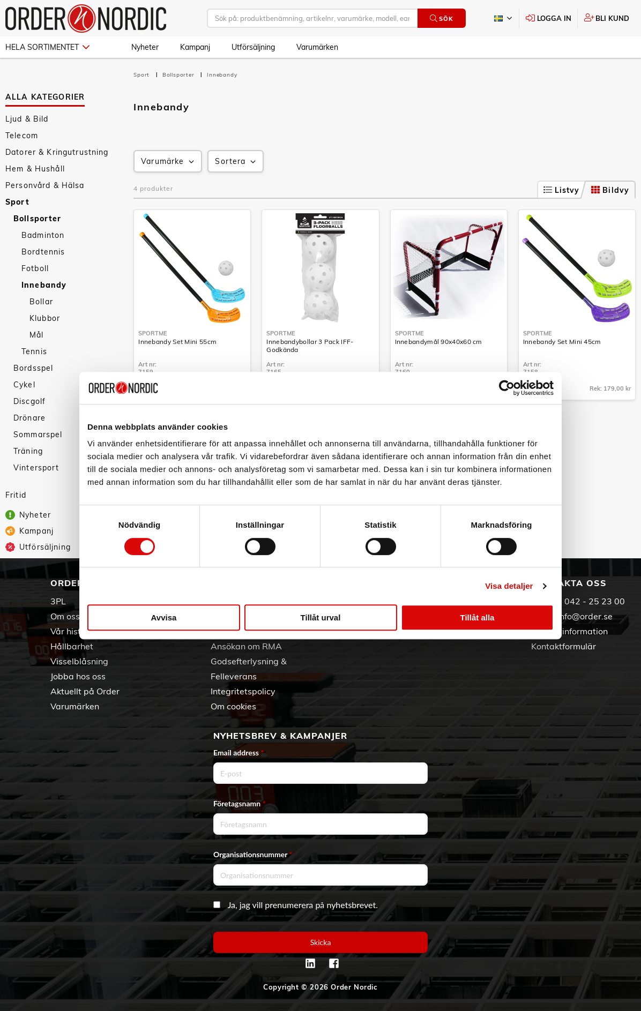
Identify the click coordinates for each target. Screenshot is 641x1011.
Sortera (236, 161)
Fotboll (35, 268)
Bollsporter (37, 218)
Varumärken (317, 47)
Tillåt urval (321, 617)
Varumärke (168, 161)
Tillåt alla (477, 617)
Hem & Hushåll (35, 169)
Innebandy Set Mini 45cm (562, 342)
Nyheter (145, 47)
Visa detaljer (509, 585)
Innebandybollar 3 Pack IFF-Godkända (309, 346)
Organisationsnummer (253, 854)
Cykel (24, 385)
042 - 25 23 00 (594, 601)
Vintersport (36, 468)
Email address (238, 752)
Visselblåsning (79, 661)
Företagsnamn (239, 803)
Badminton (42, 235)
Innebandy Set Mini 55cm (177, 342)
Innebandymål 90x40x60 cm (438, 342)
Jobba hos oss (78, 676)
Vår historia (73, 631)
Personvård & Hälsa (45, 185)
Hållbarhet (71, 646)
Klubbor (44, 318)
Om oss (65, 616)
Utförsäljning (253, 47)
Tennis (34, 351)
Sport (17, 202)
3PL (58, 601)
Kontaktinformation (569, 631)
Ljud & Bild (27, 119)
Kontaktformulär (563, 646)
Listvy (561, 190)
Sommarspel (37, 434)
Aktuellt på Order (85, 691)
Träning (28, 451)
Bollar (41, 301)
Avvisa (164, 617)
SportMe (152, 333)
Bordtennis (43, 252)
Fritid (15, 495)
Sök (441, 18)
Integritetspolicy (243, 691)
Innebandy (43, 285)
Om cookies (233, 706)
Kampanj (195, 47)
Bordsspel (33, 368)
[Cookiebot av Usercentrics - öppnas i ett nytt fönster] (507, 388)
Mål (36, 335)
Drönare (29, 418)
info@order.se (585, 616)
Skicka (320, 942)
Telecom (21, 135)
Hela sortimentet (47, 47)
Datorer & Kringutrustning (57, 152)
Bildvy (610, 190)
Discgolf (29, 401)
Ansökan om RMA (246, 646)
